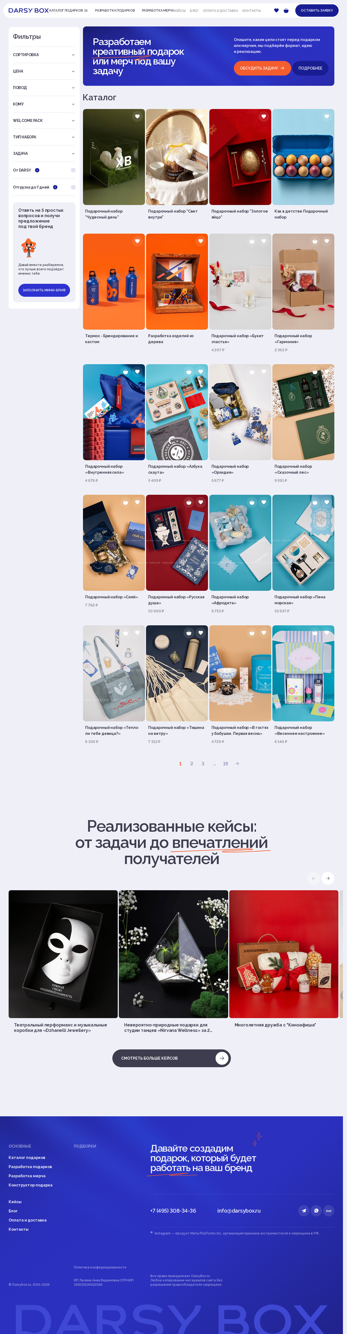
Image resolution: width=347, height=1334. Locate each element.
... (214, 763)
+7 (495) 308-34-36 (173, 1210)
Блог (194, 11)
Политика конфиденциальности (100, 1267)
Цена (44, 71)
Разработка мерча (27, 1176)
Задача (44, 153)
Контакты (251, 11)
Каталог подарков (27, 1157)
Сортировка (44, 55)
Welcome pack (44, 120)
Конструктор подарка (31, 1185)
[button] (327, 878)
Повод (44, 88)
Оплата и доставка (220, 11)
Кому (44, 104)
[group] (63, 961)
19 (225, 763)
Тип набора (44, 137)
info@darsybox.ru (239, 1210)
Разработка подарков (30, 1167)
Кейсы (180, 11)
